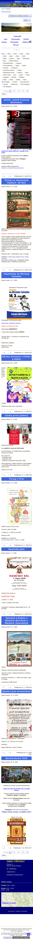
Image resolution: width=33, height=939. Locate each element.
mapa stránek (11, 911)
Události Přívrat (22, 43)
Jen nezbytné (17, 937)
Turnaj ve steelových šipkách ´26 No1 (16, 181)
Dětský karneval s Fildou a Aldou (16, 357)
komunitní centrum (8, 70)
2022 (4, 56)
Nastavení (26, 937)
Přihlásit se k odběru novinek (20, 16)
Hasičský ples (16, 549)
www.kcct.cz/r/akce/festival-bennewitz (12, 168)
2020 (21, 54)
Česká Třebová (13, 61)
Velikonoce (14, 84)
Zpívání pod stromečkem (16, 691)
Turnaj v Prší (16, 479)
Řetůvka (21, 77)
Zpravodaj (15, 39)
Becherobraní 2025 (16, 758)
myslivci (19, 72)
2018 (8, 54)
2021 (27, 54)
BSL (4, 61)
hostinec (5, 68)
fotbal (17, 65)
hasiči (24, 65)
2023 (11, 56)
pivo (15, 75)
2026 (4, 58)
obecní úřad (6, 75)
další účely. (20, 931)
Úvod (2, 9)
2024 (17, 56)
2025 (23, 56)
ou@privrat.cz (11, 872)
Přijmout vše (7, 937)
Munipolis (14, 42)
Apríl (18, 58)
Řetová (14, 77)
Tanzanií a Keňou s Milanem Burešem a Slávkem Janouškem (16, 620)
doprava (18, 63)
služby (18, 79)
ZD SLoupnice (25, 84)
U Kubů (15, 82)
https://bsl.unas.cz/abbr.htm (16, 811)
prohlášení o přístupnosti (21, 911)
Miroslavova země (8, 72)
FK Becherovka (8, 65)
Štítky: (3, 54)
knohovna (14, 68)
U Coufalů (6, 82)
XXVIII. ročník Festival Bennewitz (16, 101)
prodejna (6, 77)
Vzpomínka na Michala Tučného (16, 275)
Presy (28, 75)
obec (26, 72)
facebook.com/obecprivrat (15, 875)
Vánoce (5, 84)
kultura (20, 70)
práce (21, 75)
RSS (27, 20)
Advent (12, 58)
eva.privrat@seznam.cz (8, 540)
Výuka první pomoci (16, 415)
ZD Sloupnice (7, 86)
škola (11, 79)
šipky (4, 79)
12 (27, 91)
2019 (15, 54)
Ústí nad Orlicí (24, 82)
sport (24, 79)
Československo (8, 63)
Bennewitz (26, 58)
